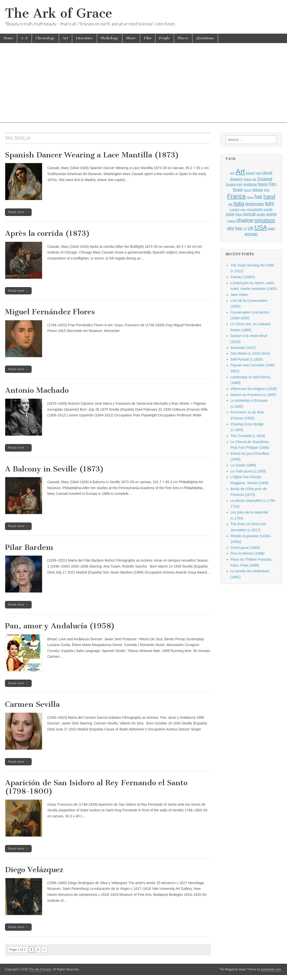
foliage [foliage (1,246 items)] (257, 190)
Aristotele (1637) (243, 348)
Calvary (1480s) (242, 277)
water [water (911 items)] (271, 228)
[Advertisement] (143, 88)
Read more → (18, 212)
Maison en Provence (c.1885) (253, 395)
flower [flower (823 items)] (247, 190)
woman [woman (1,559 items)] (251, 234)
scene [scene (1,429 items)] (271, 214)
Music (131, 38)
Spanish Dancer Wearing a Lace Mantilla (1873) (92, 154)
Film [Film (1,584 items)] (272, 184)
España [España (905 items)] (231, 184)
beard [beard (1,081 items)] (250, 173)
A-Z (24, 38)
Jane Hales (239, 295)
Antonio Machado (37, 390)
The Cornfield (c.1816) (247, 436)
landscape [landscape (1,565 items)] (254, 203)
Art (65, 38)
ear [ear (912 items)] (254, 179)
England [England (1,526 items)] (264, 179)
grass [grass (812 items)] (250, 197)
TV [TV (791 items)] (245, 228)
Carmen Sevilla (32, 704)
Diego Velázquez (34, 869)
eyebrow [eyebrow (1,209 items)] (250, 184)
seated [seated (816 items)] (231, 220)
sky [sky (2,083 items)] (230, 228)
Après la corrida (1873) (47, 233)
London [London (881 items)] (234, 209)
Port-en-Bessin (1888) (247, 553)
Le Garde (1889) (243, 465)
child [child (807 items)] (258, 173)
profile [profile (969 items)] (261, 214)
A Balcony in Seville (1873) (54, 468)
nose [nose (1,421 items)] (230, 214)
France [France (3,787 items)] (236, 196)
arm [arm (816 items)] (232, 173)
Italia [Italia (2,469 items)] (238, 203)
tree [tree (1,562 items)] (238, 228)
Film (147, 38)
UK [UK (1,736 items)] (251, 228)
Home (8, 38)
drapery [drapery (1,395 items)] (236, 179)
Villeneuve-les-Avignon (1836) (253, 389)
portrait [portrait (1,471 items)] (249, 214)
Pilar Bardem (29, 547)
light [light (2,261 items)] (269, 203)
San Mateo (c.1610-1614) (250, 353)
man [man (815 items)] (243, 209)
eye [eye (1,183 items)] (239, 184)
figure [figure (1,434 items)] (263, 184)
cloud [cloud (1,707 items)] (267, 172)
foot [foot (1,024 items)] (266, 190)
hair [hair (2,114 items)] (258, 196)
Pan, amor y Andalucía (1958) (60, 625)
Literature (84, 38)
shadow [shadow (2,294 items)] (245, 220)
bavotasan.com (271, 969)
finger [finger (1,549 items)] (238, 189)
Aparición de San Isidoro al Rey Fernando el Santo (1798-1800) (96, 787)
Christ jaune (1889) (245, 548)
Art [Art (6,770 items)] (240, 171)
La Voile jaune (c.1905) (248, 471)
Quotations (205, 38)
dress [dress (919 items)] (247, 179)
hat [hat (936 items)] (230, 204)
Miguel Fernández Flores (50, 311)
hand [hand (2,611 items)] (269, 196)
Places (183, 38)
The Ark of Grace (58, 13)
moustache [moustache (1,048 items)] (255, 209)
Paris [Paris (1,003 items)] (238, 214)
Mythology (109, 38)
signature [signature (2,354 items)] (264, 220)
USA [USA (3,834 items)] (261, 227)
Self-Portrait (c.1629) (246, 359)
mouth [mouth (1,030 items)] (268, 209)
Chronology (45, 38)
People (164, 38)
